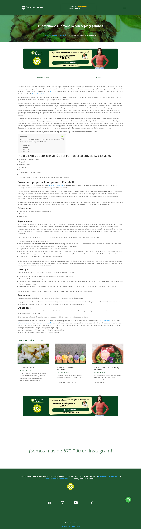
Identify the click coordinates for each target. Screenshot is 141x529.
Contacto (64, 526)
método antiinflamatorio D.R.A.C (59, 479)
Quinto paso (26, 151)
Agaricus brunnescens (56, 185)
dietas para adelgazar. (39, 93)
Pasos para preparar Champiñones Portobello (33, 142)
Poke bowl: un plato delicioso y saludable (106, 368)
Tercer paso (26, 147)
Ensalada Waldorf (26, 367)
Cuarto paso (26, 149)
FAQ (69, 526)
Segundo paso (26, 145)
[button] (78, 8)
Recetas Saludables (60, 35)
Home (47, 35)
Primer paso (26, 143)
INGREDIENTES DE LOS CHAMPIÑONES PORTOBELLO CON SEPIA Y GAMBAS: (42, 139)
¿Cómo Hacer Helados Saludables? (66, 368)
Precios (73, 526)
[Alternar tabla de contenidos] (61, 137)
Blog (51, 35)
